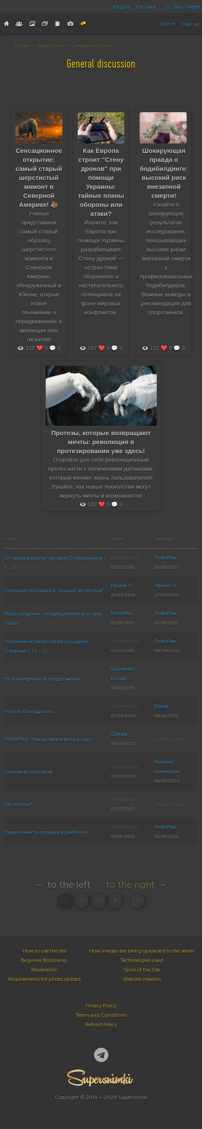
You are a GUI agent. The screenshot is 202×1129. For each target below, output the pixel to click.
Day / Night (180, 7)
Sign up (191, 24)
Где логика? (18, 804)
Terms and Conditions (101, 1015)
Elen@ (161, 706)
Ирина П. (122, 585)
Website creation (142, 979)
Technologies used (141, 960)
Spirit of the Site (141, 970)
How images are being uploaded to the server (141, 951)
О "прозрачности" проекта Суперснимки (53, 558)
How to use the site (44, 951)
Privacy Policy (101, 1006)
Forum (22, 46)
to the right (130, 884)
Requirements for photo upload (44, 979)
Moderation (44, 970)
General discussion (91, 46)
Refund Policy (101, 1024)
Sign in (167, 24)
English (122, 7)
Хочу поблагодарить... (30, 711)
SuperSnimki (50, 46)
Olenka (119, 734)
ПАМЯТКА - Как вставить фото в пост (48, 739)
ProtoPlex (165, 558)
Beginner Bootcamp (44, 960)
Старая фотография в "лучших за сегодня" (54, 591)
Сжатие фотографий (28, 772)
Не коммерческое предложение (42, 679)
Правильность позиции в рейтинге (45, 832)
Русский (145, 7)
